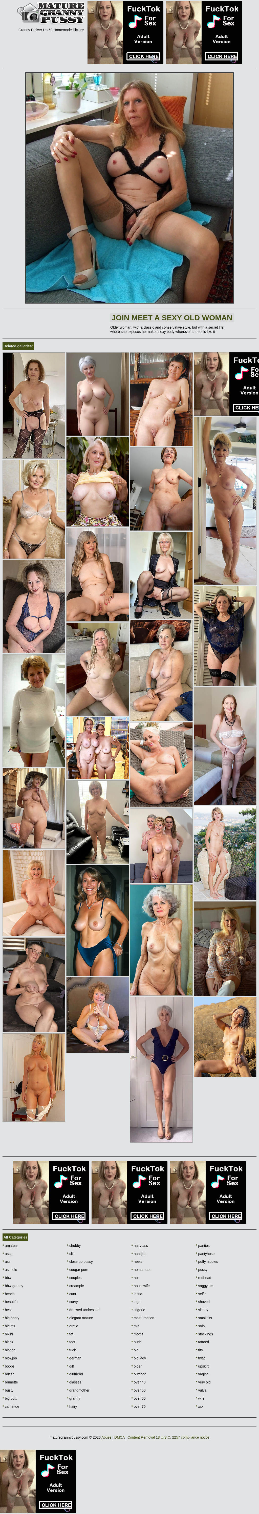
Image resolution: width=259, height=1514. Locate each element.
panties (203, 1246)
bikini (8, 1334)
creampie (75, 1286)
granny (73, 1398)
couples (74, 1278)
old (135, 1350)
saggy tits (204, 1286)
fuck (71, 1350)
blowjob (10, 1358)
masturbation (143, 1318)
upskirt (202, 1366)
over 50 (139, 1390)
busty (8, 1390)
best (7, 1310)
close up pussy (80, 1262)
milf (135, 1326)
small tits (204, 1318)
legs (136, 1302)
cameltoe (11, 1406)
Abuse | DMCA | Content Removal (128, 1437)
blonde (9, 1350)
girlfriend (75, 1374)
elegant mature (80, 1318)
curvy (72, 1302)
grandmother (78, 1390)
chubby (74, 1246)
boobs (9, 1366)
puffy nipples (207, 1262)
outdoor (139, 1374)
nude (137, 1342)
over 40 (139, 1382)
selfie (201, 1294)
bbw (7, 1278)
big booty (11, 1318)
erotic (72, 1326)
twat (200, 1358)
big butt (9, 1398)
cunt (71, 1294)
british (8, 1374)
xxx (199, 1406)
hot (135, 1278)
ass (6, 1262)
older (137, 1366)
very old (203, 1382)
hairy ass (140, 1246)
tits (199, 1350)
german (74, 1358)
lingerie (138, 1310)
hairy (72, 1406)
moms (137, 1334)
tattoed (202, 1342)
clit (70, 1254)
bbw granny (13, 1286)
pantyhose (205, 1254)
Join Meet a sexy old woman (172, 317)
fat (70, 1334)
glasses (74, 1382)
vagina (202, 1374)
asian (8, 1254)
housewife (141, 1286)
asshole (10, 1270)
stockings (204, 1334)
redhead (203, 1278)
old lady (139, 1358)
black (8, 1342)
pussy (201, 1270)
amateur (10, 1246)
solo (200, 1326)
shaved (203, 1302)
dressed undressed (83, 1310)
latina (137, 1294)
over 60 (139, 1398)
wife (200, 1398)
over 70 (139, 1406)
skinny (202, 1310)
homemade (142, 1270)
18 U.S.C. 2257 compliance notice (182, 1437)
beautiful (10, 1302)
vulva (201, 1390)
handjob (139, 1254)
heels (137, 1262)
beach (9, 1294)
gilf (70, 1366)
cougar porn (77, 1270)
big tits (9, 1326)
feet (71, 1342)
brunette (10, 1382)
